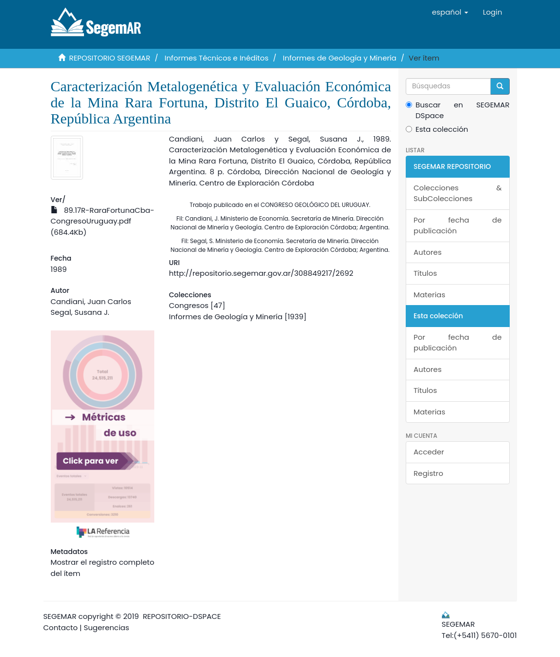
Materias (429, 294)
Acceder (429, 452)
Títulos (425, 273)
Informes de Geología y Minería (339, 58)
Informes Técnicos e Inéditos (217, 58)
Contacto (60, 627)
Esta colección (437, 129)
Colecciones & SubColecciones (458, 193)
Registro (428, 473)
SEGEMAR (60, 616)
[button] (450, 12)
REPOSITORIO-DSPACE (182, 616)
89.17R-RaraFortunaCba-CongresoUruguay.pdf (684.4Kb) (103, 221)
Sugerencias (106, 627)
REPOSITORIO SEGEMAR (109, 58)
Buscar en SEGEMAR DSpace (458, 110)
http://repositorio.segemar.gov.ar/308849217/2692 (261, 273)
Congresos (188, 305)
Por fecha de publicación (458, 225)
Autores (428, 252)
